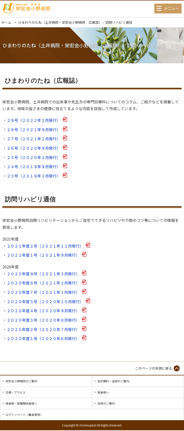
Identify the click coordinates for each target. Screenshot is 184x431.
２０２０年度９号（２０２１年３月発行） (43, 274)
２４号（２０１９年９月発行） (33, 166)
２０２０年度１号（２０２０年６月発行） (43, 338)
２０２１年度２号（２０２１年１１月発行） (45, 246)
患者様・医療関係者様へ (21, 403)
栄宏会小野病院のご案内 (21, 381)
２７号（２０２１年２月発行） (33, 139)
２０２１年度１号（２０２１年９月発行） (43, 255)
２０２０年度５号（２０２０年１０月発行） (45, 301)
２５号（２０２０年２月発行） (33, 157)
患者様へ (103, 392)
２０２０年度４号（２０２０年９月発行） (43, 310)
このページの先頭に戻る (153, 368)
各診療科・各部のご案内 (113, 381)
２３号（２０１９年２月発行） (33, 176)
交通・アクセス (15, 392)
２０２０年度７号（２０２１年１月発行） (43, 292)
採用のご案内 (106, 403)
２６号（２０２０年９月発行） (33, 148)
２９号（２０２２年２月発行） (33, 120)
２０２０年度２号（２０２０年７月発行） (43, 329)
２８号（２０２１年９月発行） (33, 129)
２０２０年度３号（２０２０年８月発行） (43, 320)
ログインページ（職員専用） (24, 415)
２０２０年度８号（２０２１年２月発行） (43, 283)
